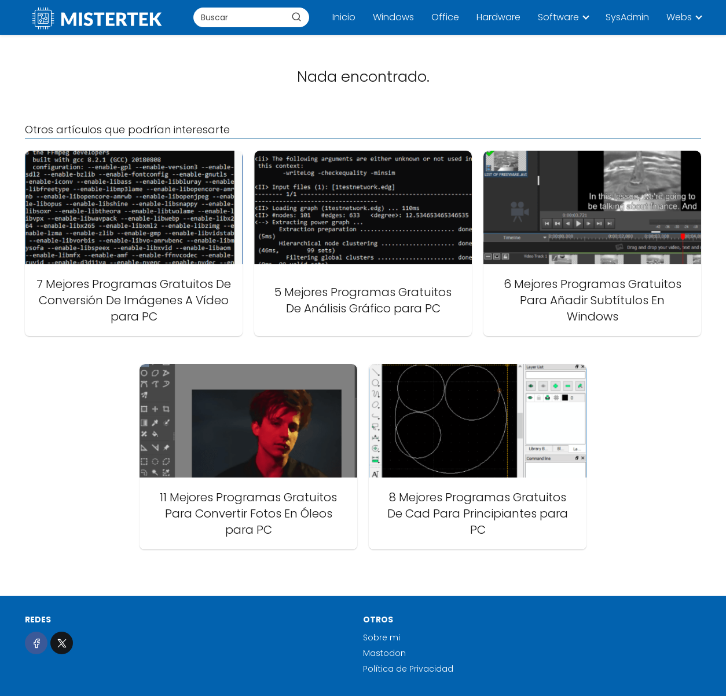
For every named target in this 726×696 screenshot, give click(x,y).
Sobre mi (381, 637)
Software (558, 17)
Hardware (498, 17)
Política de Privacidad (408, 669)
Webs (679, 17)
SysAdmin (627, 17)
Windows (393, 17)
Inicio (343, 17)
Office (445, 17)
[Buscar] (296, 17)
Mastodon (384, 653)
